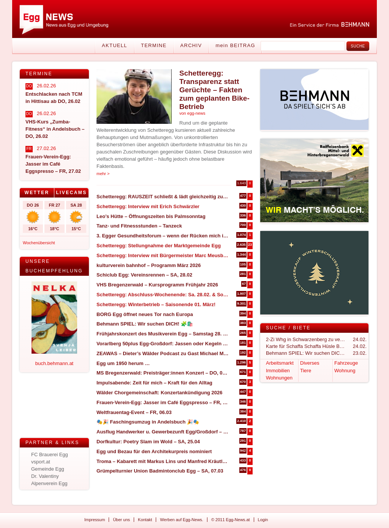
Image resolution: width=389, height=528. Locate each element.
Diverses (309, 363)
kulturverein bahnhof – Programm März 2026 (148, 265)
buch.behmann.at (54, 363)
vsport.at (40, 462)
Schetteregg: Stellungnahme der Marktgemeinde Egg (158, 245)
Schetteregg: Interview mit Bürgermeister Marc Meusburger (162, 255)
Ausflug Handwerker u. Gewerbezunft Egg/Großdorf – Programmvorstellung (162, 432)
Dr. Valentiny (45, 476)
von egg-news (192, 113)
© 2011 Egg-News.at (230, 519)
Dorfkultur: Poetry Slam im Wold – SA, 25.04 (148, 441)
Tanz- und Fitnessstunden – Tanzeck (139, 226)
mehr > (103, 173)
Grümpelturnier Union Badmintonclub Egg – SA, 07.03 (159, 471)
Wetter (36, 192)
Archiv (191, 45)
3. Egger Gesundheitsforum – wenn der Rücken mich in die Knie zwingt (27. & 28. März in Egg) (162, 236)
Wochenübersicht (39, 242)
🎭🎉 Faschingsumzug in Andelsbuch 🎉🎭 (147, 422)
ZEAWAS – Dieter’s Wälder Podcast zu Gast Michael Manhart (162, 353)
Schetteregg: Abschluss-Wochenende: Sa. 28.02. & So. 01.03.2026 (162, 294)
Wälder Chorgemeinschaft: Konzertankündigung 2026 (159, 392)
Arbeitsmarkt (280, 363)
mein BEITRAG (235, 45)
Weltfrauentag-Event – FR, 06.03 (134, 412)
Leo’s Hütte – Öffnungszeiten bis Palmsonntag (151, 216)
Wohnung (344, 370)
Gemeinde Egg (47, 469)
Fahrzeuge (346, 363)
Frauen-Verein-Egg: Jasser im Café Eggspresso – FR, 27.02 (162, 402)
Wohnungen (279, 378)
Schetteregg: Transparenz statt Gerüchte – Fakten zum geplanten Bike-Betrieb (214, 90)
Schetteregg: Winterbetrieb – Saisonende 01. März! (155, 304)
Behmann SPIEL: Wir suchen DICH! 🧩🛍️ (144, 324)
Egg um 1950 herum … (123, 363)
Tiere (305, 370)
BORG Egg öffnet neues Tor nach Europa (144, 314)
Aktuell (114, 45)
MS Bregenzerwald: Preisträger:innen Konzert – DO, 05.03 (162, 373)
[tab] (37, 193)
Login (263, 519)
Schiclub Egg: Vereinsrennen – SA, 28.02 (144, 275)
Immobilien (278, 370)
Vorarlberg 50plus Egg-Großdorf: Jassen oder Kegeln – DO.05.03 (162, 343)
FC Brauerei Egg (49, 454)
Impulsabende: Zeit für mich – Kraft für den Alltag (154, 383)
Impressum (94, 519)
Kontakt (145, 519)
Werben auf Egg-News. (181, 519)
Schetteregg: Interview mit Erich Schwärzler (147, 206)
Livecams (71, 192)
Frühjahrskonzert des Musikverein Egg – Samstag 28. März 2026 (162, 334)
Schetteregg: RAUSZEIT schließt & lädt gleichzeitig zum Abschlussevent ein (162, 196)
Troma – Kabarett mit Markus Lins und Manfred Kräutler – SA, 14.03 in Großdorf (162, 461)
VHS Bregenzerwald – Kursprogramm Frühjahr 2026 (157, 285)
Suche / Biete (288, 327)
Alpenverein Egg (49, 483)
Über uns (121, 519)
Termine (154, 45)
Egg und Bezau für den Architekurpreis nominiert (154, 451)
